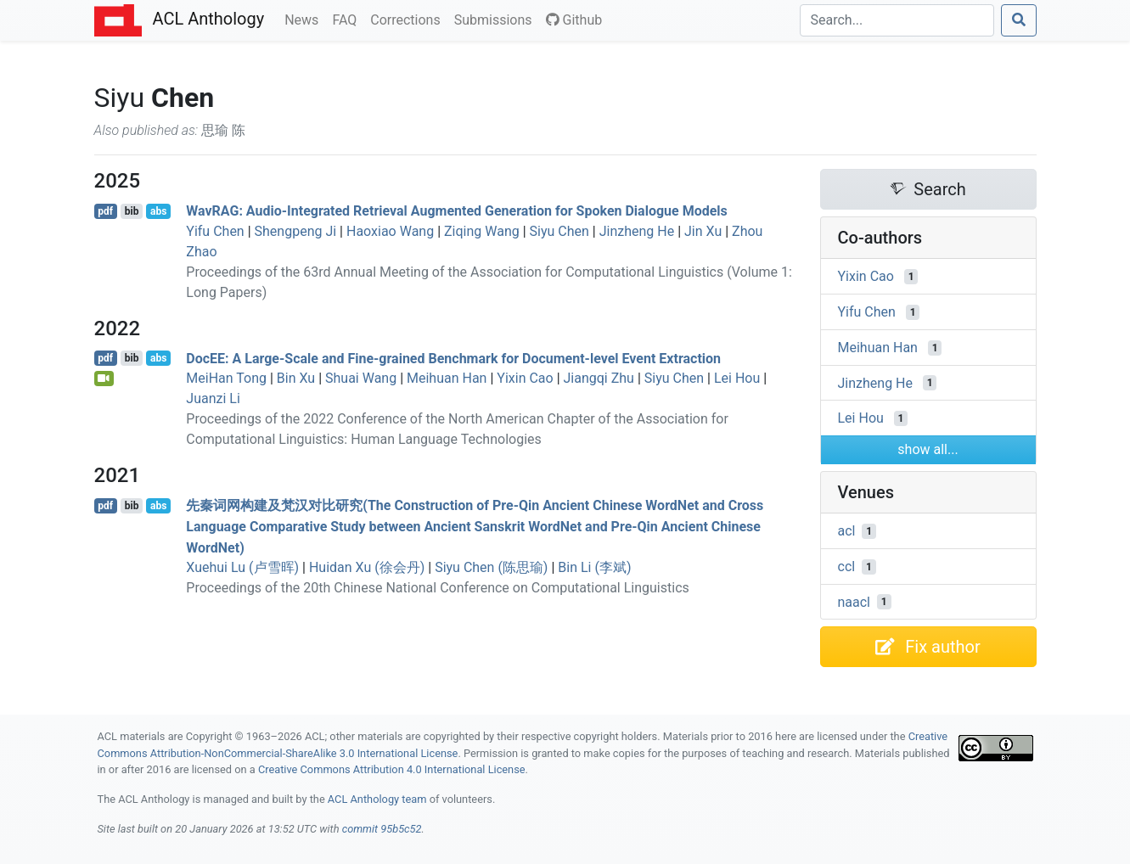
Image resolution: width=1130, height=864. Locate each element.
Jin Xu (703, 231)
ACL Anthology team (377, 799)
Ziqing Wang (482, 231)
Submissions (496, 18)
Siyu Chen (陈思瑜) (491, 567)
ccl (847, 566)
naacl (854, 601)
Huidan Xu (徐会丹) (366, 567)
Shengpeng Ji (296, 231)
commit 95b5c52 (382, 828)
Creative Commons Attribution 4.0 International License (392, 769)
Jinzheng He (636, 231)
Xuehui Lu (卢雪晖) (242, 567)
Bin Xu (296, 378)
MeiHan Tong (226, 378)
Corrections (408, 18)
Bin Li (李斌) (594, 567)
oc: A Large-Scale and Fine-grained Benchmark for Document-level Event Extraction (453, 358)
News (304, 18)
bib (132, 211)
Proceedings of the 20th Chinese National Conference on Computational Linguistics (437, 588)
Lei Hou (737, 378)
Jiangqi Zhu (599, 378)
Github (574, 20)
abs (158, 211)
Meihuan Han (446, 378)
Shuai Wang (360, 378)
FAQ (347, 18)
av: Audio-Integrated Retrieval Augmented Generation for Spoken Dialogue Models (457, 211)
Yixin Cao (525, 378)
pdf (105, 211)
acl (847, 531)
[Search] (897, 20)
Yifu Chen (215, 231)
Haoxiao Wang (390, 231)
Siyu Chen (559, 231)
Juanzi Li (213, 398)
